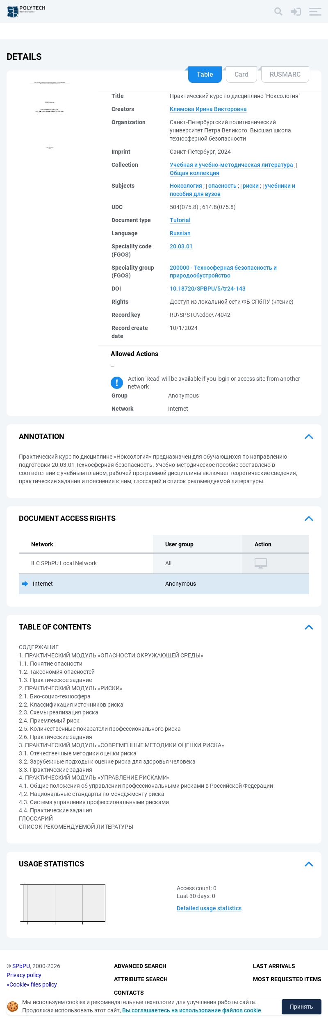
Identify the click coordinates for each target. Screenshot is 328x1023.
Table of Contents (55, 627)
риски (251, 185)
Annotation (41, 436)
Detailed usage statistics (209, 908)
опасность (222, 185)
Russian (180, 233)
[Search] (278, 11)
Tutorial (180, 220)
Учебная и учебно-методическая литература (231, 164)
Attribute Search (141, 979)
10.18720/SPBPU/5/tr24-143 (208, 288)
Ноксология (186, 185)
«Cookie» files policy (32, 984)
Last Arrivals (274, 966)
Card (241, 74)
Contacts (129, 992)
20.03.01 (181, 246)
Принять (301, 1006)
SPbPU (21, 966)
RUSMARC (285, 74)
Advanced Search (140, 966)
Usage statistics (51, 863)
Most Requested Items (287, 979)
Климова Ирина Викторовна (208, 109)
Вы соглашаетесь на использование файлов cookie (191, 1010)
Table (205, 74)
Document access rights (67, 518)
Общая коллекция (194, 173)
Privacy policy (24, 975)
